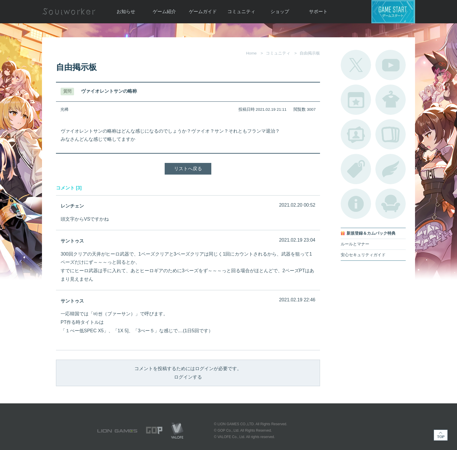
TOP (441, 435)
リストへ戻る (188, 168)
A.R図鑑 (390, 134)
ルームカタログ (390, 204)
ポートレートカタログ (356, 134)
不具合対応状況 (356, 204)
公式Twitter (356, 65)
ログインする (188, 377)
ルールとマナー (355, 244)
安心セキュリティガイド (363, 255)
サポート (318, 11)
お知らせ (126, 11)
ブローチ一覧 (390, 169)
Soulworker (69, 11)
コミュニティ (241, 11)
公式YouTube (390, 65)
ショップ (279, 11)
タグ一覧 (356, 169)
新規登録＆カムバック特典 (371, 233)
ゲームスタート (393, 11)
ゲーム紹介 (164, 11)
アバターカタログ (390, 100)
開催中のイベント (356, 100)
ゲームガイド (203, 11)
